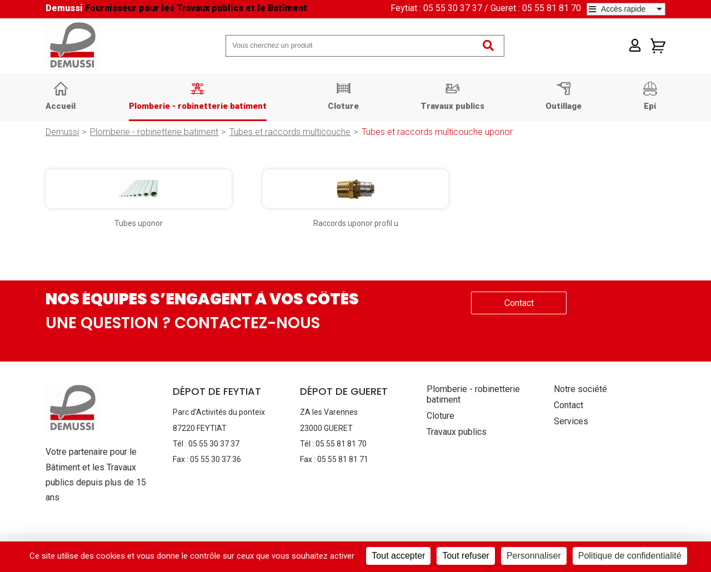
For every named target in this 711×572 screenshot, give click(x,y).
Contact (519, 303)
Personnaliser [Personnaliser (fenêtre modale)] (534, 555)
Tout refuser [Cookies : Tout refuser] (465, 555)
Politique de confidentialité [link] (630, 555)
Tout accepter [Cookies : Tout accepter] (398, 555)
